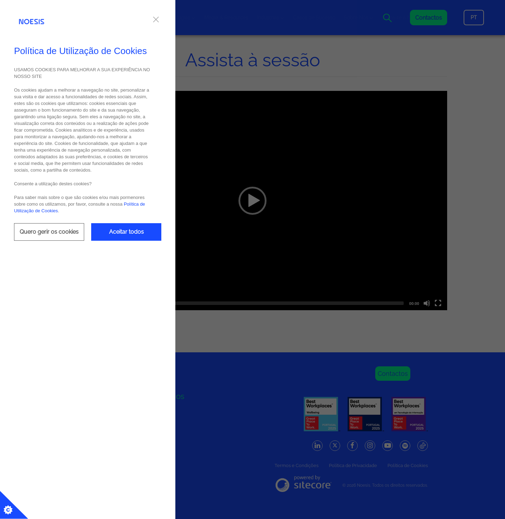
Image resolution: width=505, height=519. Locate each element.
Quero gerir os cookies (49, 231)
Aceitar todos (126, 231)
